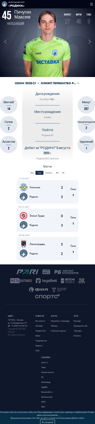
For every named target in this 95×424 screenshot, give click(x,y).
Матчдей (39, 326)
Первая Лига (41, 330)
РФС (43, 406)
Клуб (37, 350)
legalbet (44, 387)
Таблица (54, 326)
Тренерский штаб (80, 326)
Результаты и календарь (60, 321)
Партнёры (78, 330)
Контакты (77, 335)
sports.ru (44, 362)
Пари (43, 367)
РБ (42, 377)
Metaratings (46, 382)
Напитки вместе (47, 372)
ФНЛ (43, 402)
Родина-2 (39, 345)
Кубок (38, 335)
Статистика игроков (58, 330)
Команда (77, 321)
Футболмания (46, 397)
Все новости (40, 321)
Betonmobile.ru (47, 392)
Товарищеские (41, 340)
